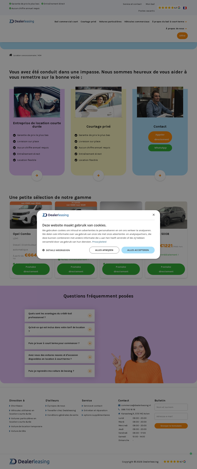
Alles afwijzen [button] (104, 249)
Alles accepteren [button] (138, 249)
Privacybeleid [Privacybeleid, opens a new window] (99, 241)
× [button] (153, 215)
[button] (56, 250)
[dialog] (98, 234)
